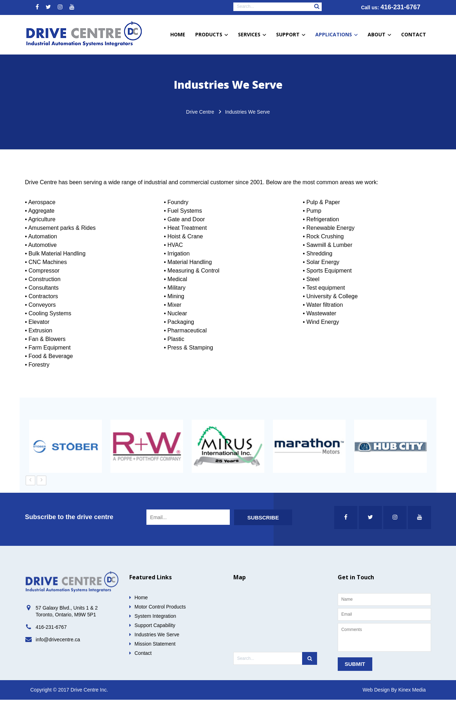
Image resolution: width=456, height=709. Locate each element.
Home (177, 34)
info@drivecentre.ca (58, 649)
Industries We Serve (157, 644)
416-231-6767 (400, 7)
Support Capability (155, 634)
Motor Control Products (160, 616)
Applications (336, 34)
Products (211, 34)
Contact (413, 34)
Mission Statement (155, 653)
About (379, 34)
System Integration (155, 625)
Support (290, 34)
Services (252, 34)
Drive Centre (200, 121)
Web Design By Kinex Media (394, 699)
